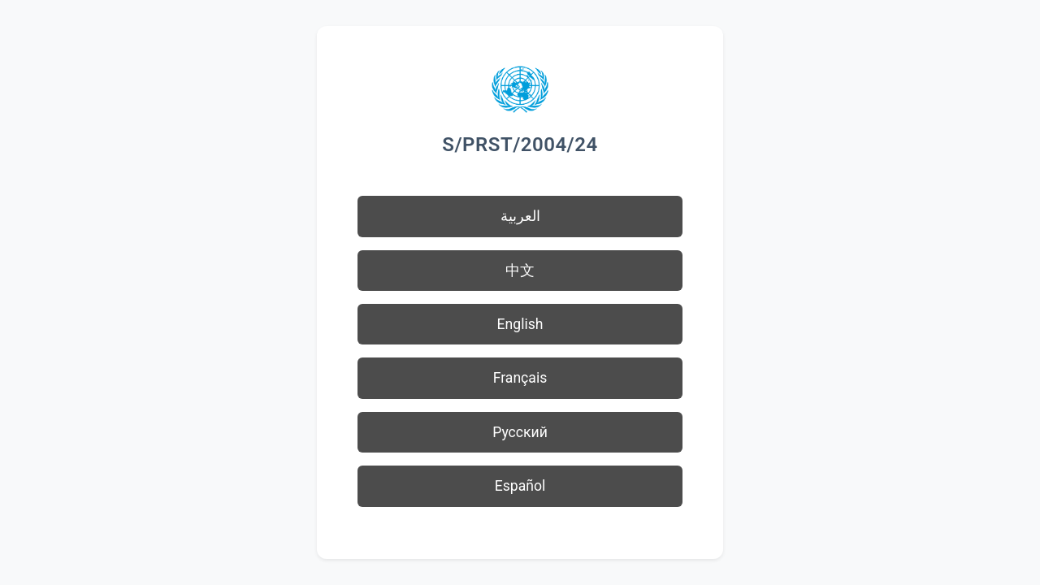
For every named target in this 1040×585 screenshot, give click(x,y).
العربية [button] (520, 216)
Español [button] (520, 486)
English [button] (520, 324)
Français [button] (520, 378)
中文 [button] (520, 270)
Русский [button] (520, 432)
